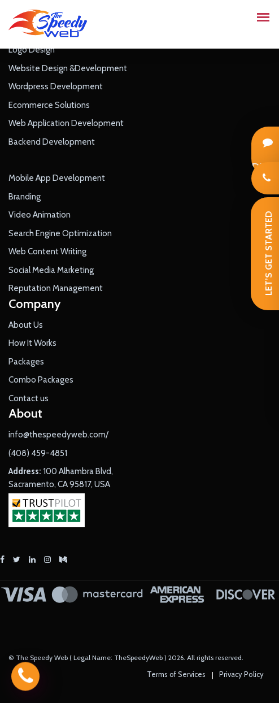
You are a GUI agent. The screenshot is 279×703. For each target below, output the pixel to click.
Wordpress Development (55, 86)
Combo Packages (40, 380)
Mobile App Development (56, 178)
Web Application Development (66, 123)
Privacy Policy (241, 674)
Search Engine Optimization (60, 233)
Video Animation (39, 215)
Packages (26, 362)
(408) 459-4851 (37, 453)
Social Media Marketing (51, 270)
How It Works (32, 343)
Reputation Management (55, 288)
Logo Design (31, 50)
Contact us (28, 398)
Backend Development (51, 142)
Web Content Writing (47, 251)
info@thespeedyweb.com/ (58, 434)
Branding (24, 197)
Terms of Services (176, 674)
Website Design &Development (67, 68)
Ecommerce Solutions (49, 105)
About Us (25, 325)
